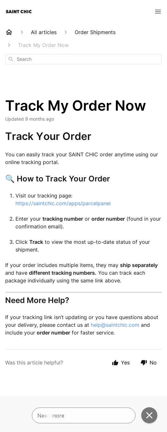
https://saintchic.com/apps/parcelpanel (63, 203)
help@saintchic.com (115, 325)
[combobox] (83, 59)
